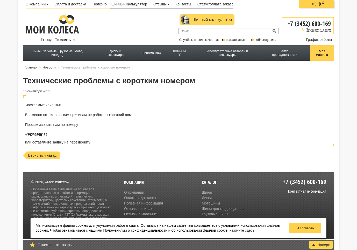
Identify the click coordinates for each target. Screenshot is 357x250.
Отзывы (161, 4)
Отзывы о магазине (140, 214)
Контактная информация (307, 191)
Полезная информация (143, 203)
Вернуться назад (42, 155)
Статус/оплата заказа (215, 4)
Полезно (99, 4)
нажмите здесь (242, 230)
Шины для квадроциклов (223, 209)
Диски (207, 198)
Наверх (321, 245)
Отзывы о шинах (138, 209)
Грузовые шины (215, 214)
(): (318, 4)
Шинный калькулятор (129, 4)
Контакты (183, 4)
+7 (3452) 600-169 (309, 23)
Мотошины (211, 203)
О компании (37, 4)
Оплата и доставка (70, 4)
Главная (31, 67)
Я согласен (305, 228)
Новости (48, 67)
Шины (207, 192)
